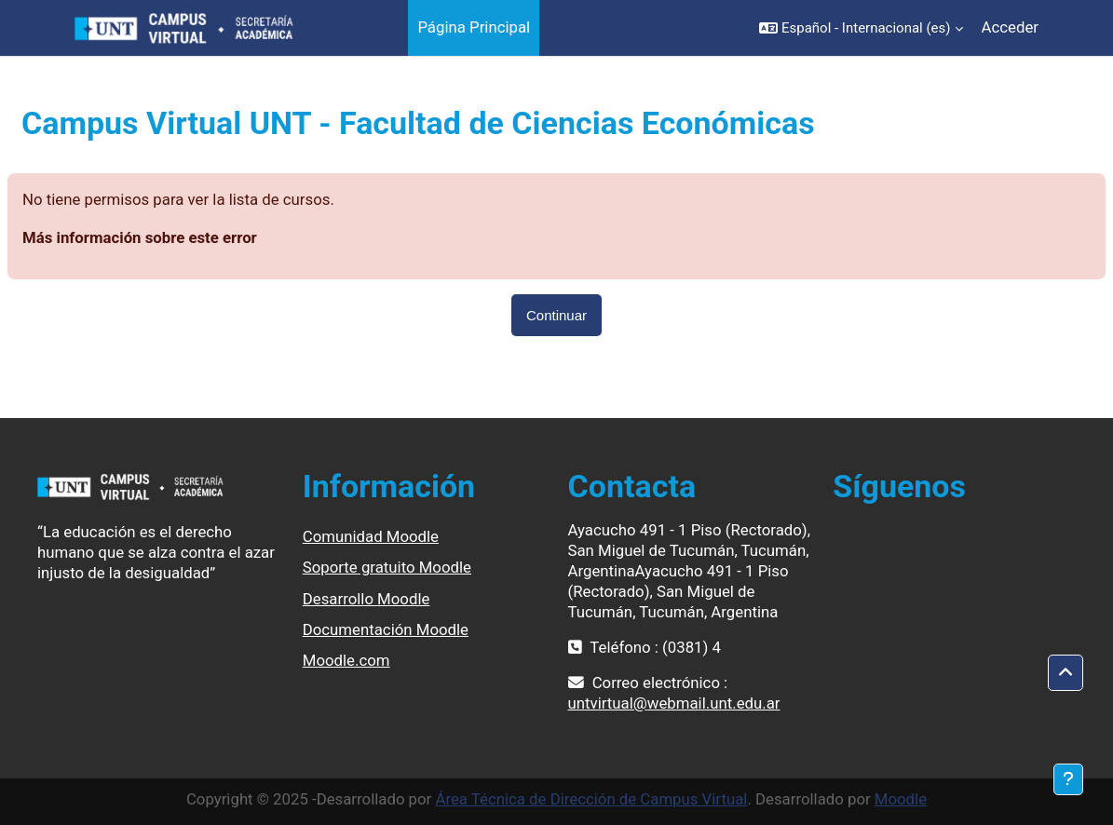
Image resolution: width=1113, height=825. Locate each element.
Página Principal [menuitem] (473, 27)
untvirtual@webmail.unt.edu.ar (674, 703)
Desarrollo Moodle (366, 598)
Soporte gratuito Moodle (387, 567)
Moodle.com (346, 660)
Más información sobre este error (139, 237)
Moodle (901, 799)
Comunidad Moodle (371, 536)
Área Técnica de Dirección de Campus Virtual (591, 799)
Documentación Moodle (385, 629)
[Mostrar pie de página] (1068, 779)
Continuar (556, 315)
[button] (861, 28)
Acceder (1010, 27)
